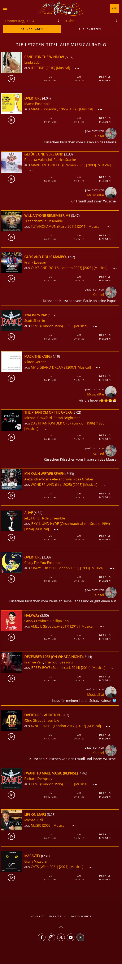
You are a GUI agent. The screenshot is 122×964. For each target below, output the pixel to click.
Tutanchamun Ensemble (43, 221)
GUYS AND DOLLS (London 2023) (56, 267)
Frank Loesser (35, 262)
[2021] (64, 866)
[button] (5, 8)
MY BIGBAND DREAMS (48, 367)
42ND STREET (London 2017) (53, 726)
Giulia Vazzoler (36, 861)
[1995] (68, 326)
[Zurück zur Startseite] (61, 8)
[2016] (50, 68)
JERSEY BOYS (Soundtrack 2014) (55, 667)
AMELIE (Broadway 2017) (50, 626)
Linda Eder (32, 62)
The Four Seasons (59, 662)
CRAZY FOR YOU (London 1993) (55, 568)
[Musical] (63, 68)
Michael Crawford (38, 418)
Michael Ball (33, 820)
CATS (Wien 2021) (44, 866)
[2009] (91, 165)
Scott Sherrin (34, 320)
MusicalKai (95, 195)
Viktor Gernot (35, 362)
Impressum (57, 916)
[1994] (29, 529)
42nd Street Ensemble (41, 720)
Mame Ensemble (37, 103)
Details (105, 76)
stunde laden (32, 29)
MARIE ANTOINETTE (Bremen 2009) (58, 165)
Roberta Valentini (38, 159)
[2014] (86, 667)
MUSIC (36, 825)
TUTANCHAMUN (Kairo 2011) (53, 226)
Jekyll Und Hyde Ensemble (44, 518)
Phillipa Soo (59, 621)
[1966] (73, 109)
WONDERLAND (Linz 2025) (51, 484)
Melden (105, 80)
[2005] (47, 825)
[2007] (71, 367)
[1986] (100, 423)
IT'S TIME (38, 68)
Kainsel (98, 136)
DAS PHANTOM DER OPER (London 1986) (63, 423)
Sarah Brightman (67, 418)
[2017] (75, 626)
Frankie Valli (33, 662)
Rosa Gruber (83, 479)
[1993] (85, 568)
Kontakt (37, 916)
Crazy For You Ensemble (43, 562)
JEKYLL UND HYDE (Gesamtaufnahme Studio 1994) (70, 523)
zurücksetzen (90, 29)
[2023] (88, 267)
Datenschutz (81, 916)
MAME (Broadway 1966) (49, 109)
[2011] (82, 226)
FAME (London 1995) (47, 326)
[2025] (77, 484)
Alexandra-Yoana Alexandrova (48, 479)
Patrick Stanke (64, 159)
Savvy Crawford (36, 621)
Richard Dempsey (38, 778)
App (114, 8)
